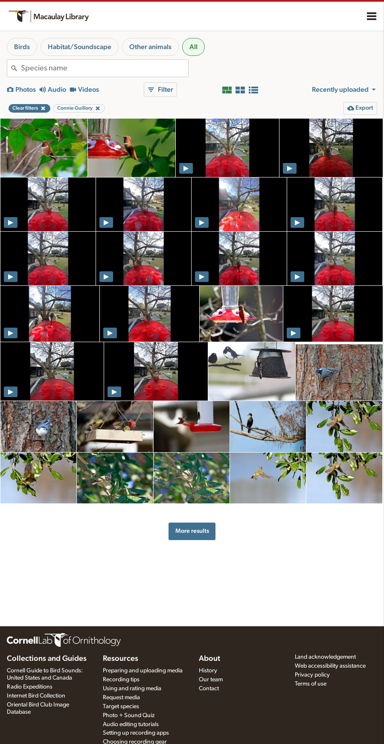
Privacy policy (312, 675)
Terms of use (310, 684)
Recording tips (121, 680)
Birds (22, 47)
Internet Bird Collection (36, 696)
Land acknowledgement (325, 657)
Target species (121, 706)
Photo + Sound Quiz (128, 715)
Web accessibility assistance (330, 666)
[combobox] (104, 68)
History (208, 671)
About (209, 659)
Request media (121, 697)
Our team (211, 680)
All (193, 47)
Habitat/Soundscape (79, 47)
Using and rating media (132, 689)
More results (192, 531)
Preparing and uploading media (143, 671)
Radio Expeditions (29, 687)
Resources (120, 659)
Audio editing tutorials (131, 724)
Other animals (150, 47)
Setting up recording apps (136, 733)
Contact (209, 689)
